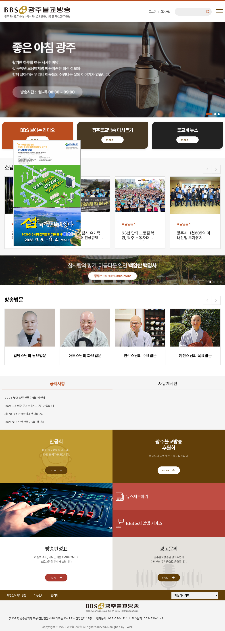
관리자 (54, 595)
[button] (209, 114)
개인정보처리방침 (16, 595)
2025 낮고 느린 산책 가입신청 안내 (24, 422)
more (109, 140)
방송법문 (13, 300)
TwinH (129, 627)
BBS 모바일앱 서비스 (144, 523)
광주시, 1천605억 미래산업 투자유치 (193, 235)
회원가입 (165, 11)
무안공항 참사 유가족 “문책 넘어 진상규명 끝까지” (85, 236)
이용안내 (39, 595)
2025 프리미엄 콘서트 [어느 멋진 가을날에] (29, 405)
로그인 (152, 11)
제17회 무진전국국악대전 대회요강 (23, 414)
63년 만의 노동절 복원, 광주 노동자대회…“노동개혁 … (138, 236)
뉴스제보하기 (137, 496)
